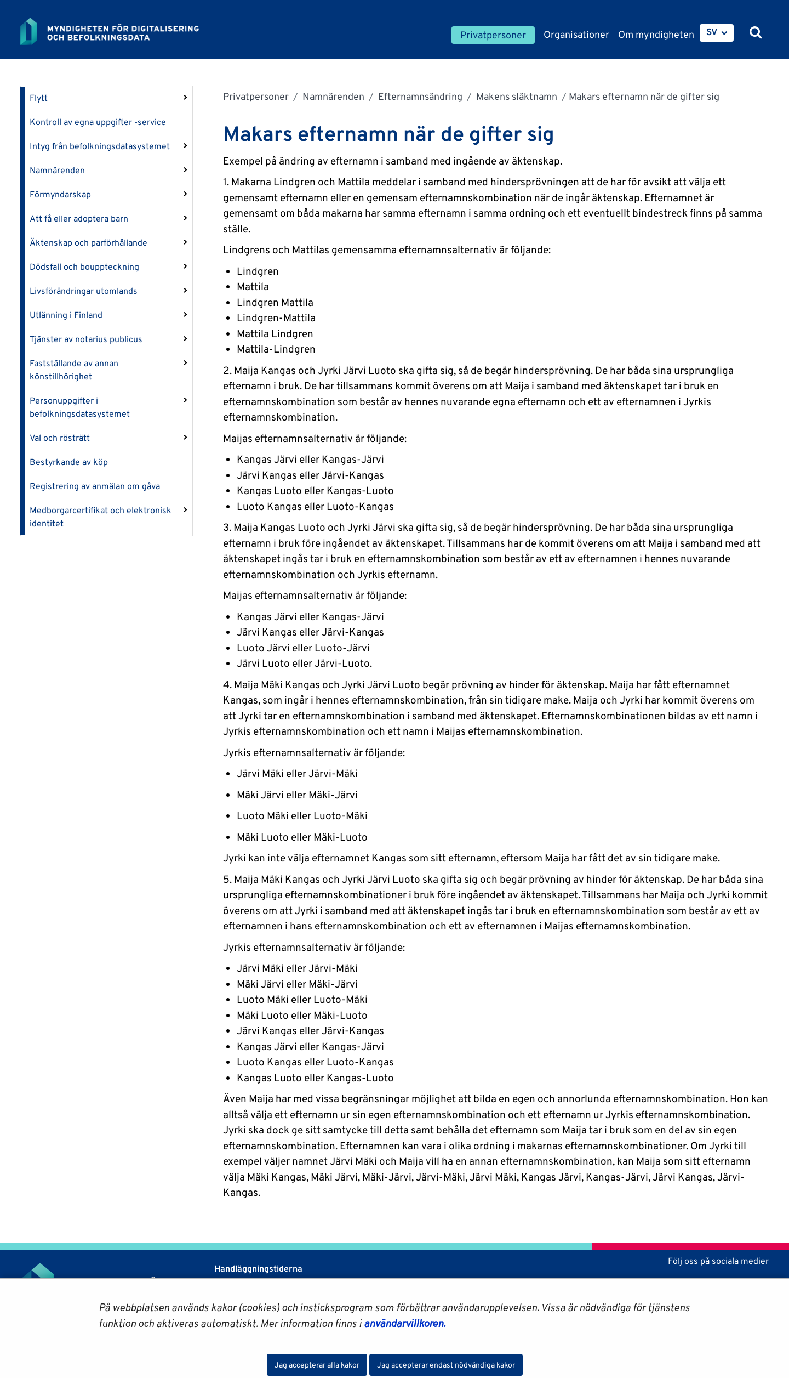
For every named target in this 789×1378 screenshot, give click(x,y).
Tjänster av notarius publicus (86, 339)
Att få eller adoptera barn (79, 218)
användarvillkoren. (404, 1323)
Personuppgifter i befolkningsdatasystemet (80, 407)
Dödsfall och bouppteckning (84, 267)
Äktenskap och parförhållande (88, 242)
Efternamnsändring (419, 96)
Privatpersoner (256, 96)
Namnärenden (57, 170)
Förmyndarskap (60, 194)
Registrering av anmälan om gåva (95, 486)
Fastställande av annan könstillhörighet (74, 370)
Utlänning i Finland (66, 315)
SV (712, 32)
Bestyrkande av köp (69, 462)
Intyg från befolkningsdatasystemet (100, 146)
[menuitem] (717, 33)
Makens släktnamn (515, 96)
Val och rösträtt (60, 438)
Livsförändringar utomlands (84, 291)
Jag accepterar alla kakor (317, 1365)
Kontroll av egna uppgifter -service (98, 122)
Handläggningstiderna (257, 1268)
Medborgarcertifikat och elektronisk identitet (100, 516)
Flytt (39, 98)
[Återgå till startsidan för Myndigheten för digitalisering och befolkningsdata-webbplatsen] (117, 31)
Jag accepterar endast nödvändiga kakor (446, 1365)
